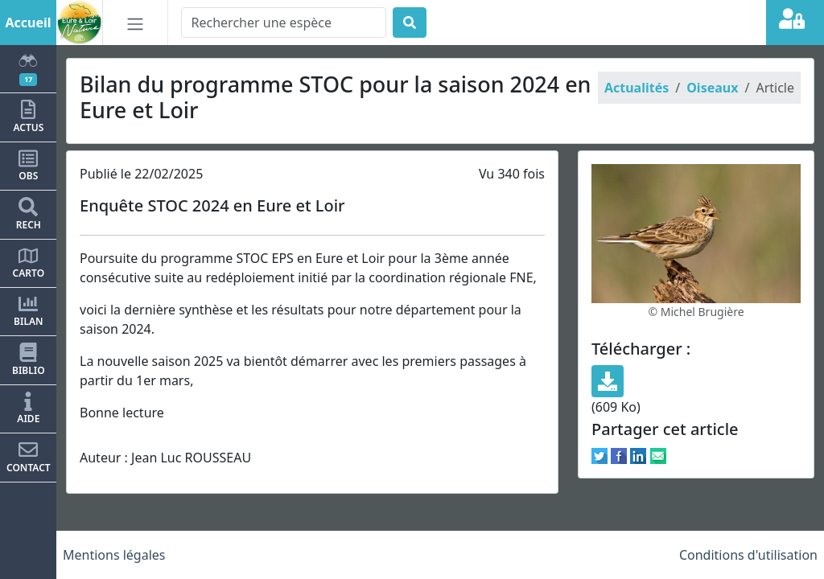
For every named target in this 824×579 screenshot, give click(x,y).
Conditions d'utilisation (748, 555)
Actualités (636, 87)
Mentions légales (114, 555)
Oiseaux (712, 87)
